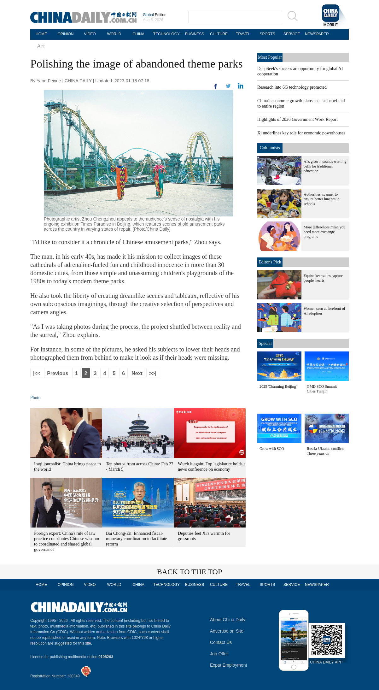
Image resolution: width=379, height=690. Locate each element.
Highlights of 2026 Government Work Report (297, 119)
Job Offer (219, 653)
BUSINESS (194, 34)
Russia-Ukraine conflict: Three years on (325, 451)
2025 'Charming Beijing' (278, 386)
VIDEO (90, 34)
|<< (36, 373)
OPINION (66, 34)
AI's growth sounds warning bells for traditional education (325, 166)
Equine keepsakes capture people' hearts (323, 278)
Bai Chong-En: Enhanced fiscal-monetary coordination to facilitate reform (136, 538)
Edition (154, 15)
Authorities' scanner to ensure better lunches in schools (322, 199)
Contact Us (221, 642)
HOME (41, 34)
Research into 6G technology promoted (292, 87)
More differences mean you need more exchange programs (324, 232)
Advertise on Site (226, 631)
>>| (152, 373)
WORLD (114, 34)
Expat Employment (228, 665)
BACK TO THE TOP (189, 572)
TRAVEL (243, 34)
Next (137, 373)
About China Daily (227, 619)
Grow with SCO (271, 448)
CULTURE (219, 34)
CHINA (138, 34)
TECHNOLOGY (166, 34)
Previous (57, 373)
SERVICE (291, 34)
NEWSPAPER (316, 34)
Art (41, 46)
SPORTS (267, 34)
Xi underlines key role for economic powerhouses (301, 133)
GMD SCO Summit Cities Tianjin (322, 388)
